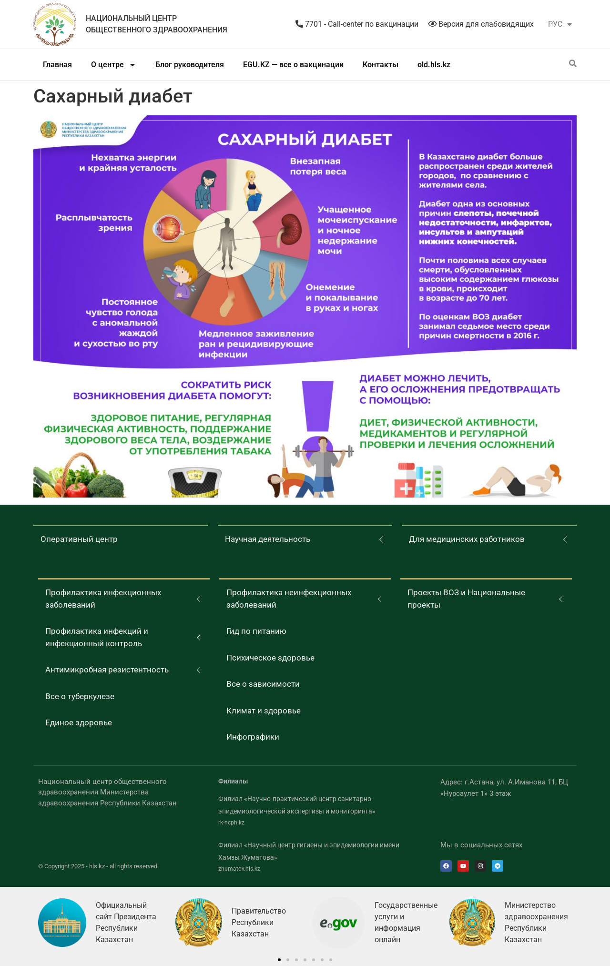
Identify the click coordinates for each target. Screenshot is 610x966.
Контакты (380, 64)
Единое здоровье (78, 722)
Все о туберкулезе (79, 696)
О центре (113, 64)
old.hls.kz (433, 64)
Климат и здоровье (263, 710)
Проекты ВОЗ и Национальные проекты (466, 599)
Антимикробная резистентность (107, 669)
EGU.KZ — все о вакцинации (293, 64)
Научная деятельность (267, 539)
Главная (57, 64)
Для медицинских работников (467, 539)
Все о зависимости (263, 684)
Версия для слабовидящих (481, 24)
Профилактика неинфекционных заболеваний (288, 599)
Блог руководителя (189, 64)
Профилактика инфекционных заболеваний (103, 599)
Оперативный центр (79, 539)
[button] (279, 959)
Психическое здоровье (270, 657)
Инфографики (252, 737)
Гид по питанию (256, 631)
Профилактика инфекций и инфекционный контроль (96, 637)
